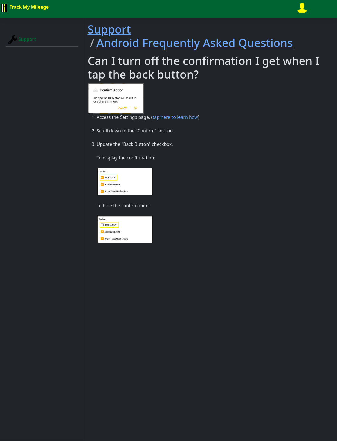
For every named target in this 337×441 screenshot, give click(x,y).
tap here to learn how (175, 117)
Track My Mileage (24, 8)
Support (22, 39)
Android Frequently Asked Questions (194, 42)
